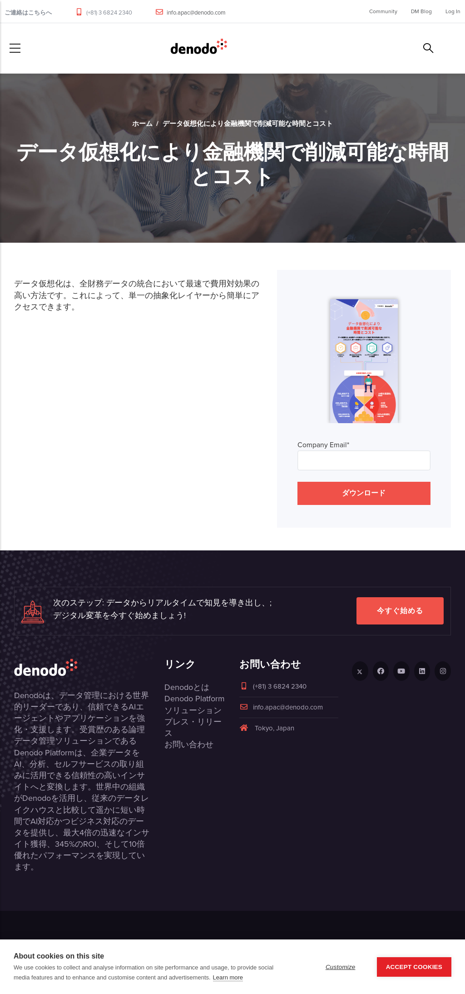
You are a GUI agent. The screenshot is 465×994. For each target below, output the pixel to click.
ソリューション (193, 710)
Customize (341, 967)
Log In (452, 11)
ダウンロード (364, 493)
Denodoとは (186, 687)
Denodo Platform (194, 698)
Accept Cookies (414, 967)
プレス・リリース (193, 727)
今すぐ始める (400, 610)
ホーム (142, 124)
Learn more (228, 977)
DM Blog (421, 11)
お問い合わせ (188, 744)
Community (383, 11)
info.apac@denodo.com (196, 12)
